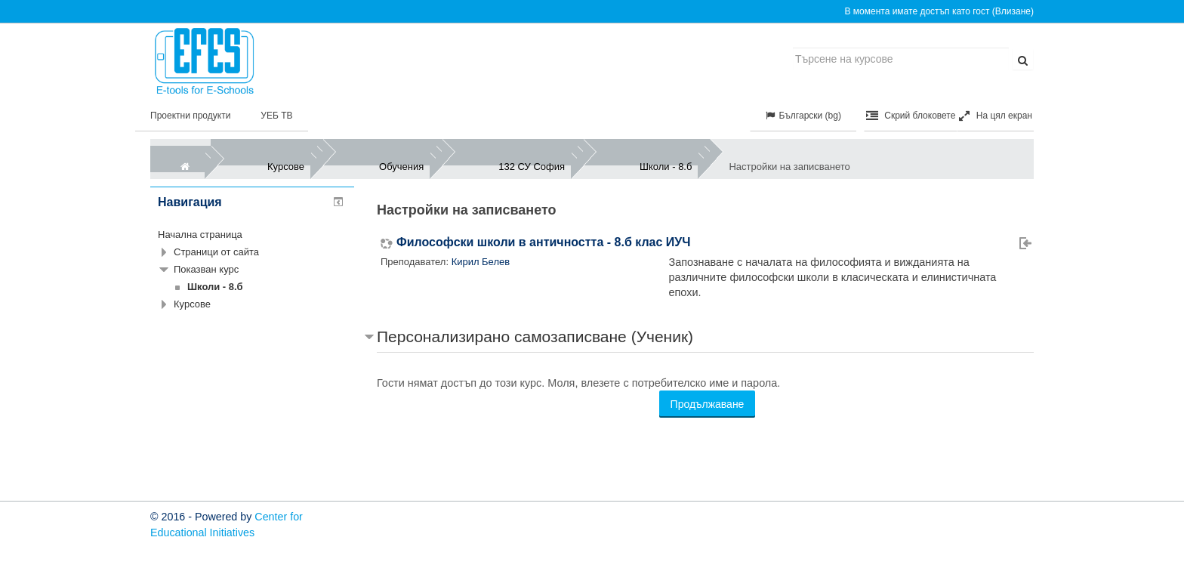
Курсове (192, 304)
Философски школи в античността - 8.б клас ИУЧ (543, 242)
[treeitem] (252, 234)
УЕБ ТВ (276, 115)
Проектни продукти (190, 115)
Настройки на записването (789, 166)
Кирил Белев (481, 261)
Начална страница (200, 234)
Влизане (1013, 11)
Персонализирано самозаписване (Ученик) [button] (535, 336)
